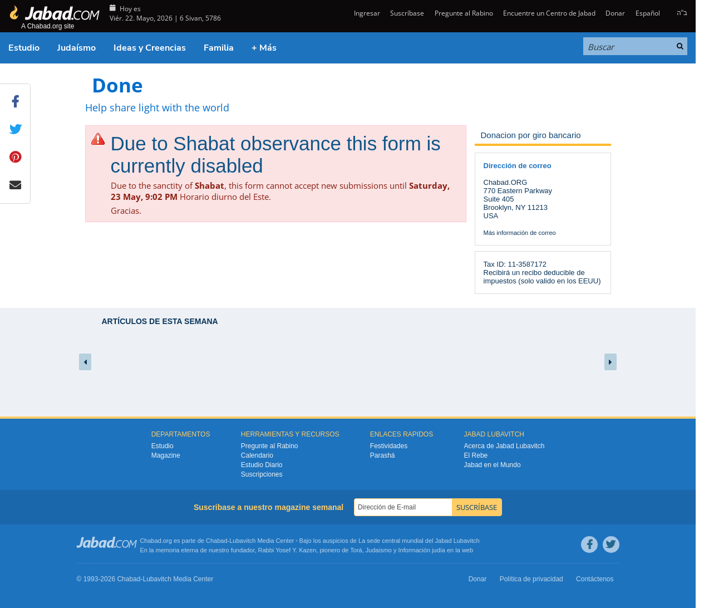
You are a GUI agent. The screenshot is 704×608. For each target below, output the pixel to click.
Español (648, 13)
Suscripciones (262, 474)
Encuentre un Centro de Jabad (549, 13)
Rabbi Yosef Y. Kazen (287, 550)
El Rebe (476, 455)
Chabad (217, 540)
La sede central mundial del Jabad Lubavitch (419, 540)
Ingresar (366, 13)
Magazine (165, 455)
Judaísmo (76, 48)
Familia (219, 48)
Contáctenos (594, 579)
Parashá (382, 455)
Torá (356, 550)
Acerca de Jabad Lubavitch (504, 446)
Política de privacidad (531, 579)
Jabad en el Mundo (492, 465)
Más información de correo (520, 232)
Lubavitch (242, 540)
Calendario (257, 455)
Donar (615, 13)
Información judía (422, 550)
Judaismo (379, 550)
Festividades (388, 446)
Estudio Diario (262, 465)
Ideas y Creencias (150, 48)
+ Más (264, 48)
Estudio (24, 48)
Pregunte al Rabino (464, 13)
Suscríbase (407, 13)
